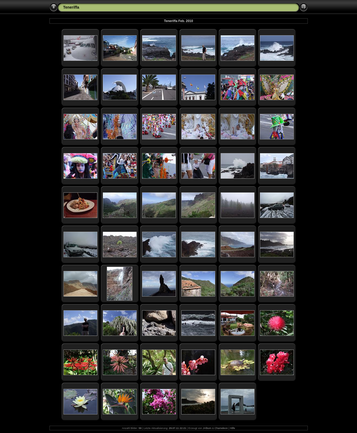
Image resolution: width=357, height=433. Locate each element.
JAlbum (207, 428)
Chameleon (221, 428)
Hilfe (232, 428)
